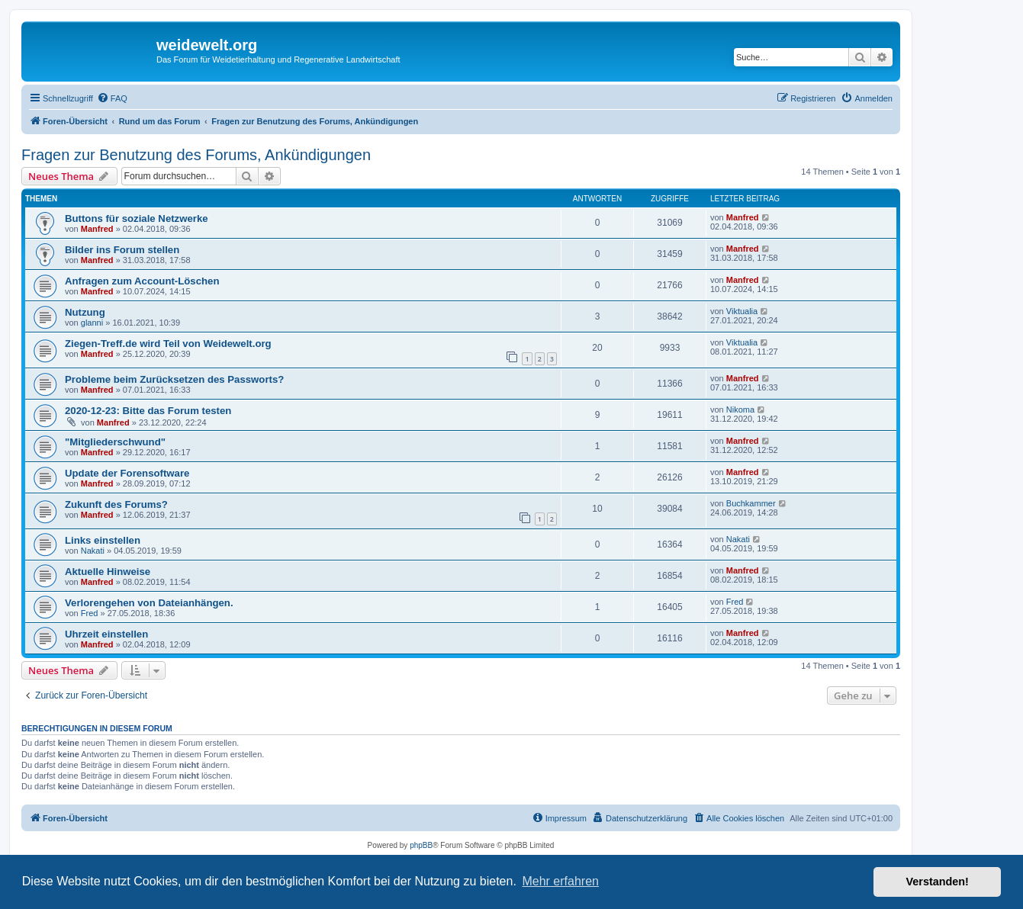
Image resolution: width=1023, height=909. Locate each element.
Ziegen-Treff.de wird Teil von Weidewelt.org (168, 343)
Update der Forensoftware (127, 473)
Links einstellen (102, 540)
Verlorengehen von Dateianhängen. (149, 603)
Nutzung (85, 312)
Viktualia (742, 311)
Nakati (93, 550)
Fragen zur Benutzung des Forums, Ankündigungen (196, 154)
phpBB (421, 845)
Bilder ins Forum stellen (122, 249)
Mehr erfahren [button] (560, 881)
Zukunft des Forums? (116, 504)
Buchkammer (751, 503)
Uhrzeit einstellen (106, 634)
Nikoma (740, 409)
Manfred (97, 228)
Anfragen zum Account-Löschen (142, 281)
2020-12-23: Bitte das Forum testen (148, 410)
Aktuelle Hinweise (107, 571)
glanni (92, 322)
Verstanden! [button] (937, 881)
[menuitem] (112, 98)
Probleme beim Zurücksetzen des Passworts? (174, 379)
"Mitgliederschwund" (115, 442)
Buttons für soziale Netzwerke (136, 218)
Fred (89, 613)
